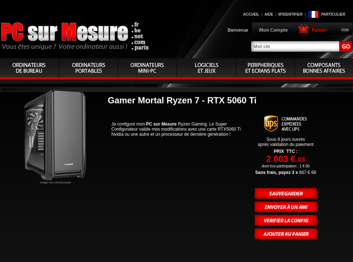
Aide (269, 14)
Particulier (333, 14)
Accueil (251, 14)
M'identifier (290, 14)
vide (345, 29)
